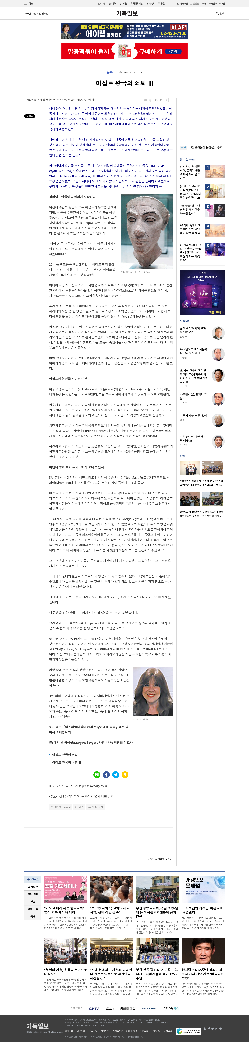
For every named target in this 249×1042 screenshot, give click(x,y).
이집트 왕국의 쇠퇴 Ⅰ (66, 755)
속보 (183, 148)
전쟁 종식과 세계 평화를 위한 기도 (193, 330)
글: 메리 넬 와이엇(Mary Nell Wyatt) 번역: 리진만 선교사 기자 (65, 99)
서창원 (183, 444)
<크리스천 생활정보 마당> (159, 859)
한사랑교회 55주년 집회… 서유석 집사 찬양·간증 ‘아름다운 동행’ (203, 974)
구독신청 (213, 3)
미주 (204, 3)
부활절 (161, 3)
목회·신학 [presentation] (32, 909)
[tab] (33, 887)
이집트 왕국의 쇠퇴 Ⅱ (66, 762)
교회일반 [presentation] (33, 886)
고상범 (183, 357)
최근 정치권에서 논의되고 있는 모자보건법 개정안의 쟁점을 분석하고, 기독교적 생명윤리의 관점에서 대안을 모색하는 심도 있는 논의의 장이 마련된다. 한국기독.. (203, 923)
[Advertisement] (202, 119)
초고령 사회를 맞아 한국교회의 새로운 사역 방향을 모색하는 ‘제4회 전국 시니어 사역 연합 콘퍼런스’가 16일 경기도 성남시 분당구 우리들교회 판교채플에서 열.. (111, 923)
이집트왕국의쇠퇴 (61, 807)
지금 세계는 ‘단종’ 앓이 (193, 416)
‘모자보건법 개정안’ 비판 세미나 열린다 (202, 910)
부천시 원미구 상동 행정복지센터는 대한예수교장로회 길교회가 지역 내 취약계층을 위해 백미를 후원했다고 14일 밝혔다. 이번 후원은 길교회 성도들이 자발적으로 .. (156, 990)
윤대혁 (112, 3)
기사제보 (105, 1031)
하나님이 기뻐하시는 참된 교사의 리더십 (194, 351)
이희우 (183, 402)
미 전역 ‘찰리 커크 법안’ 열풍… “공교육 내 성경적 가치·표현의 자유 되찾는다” (190, 252)
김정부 (183, 336)
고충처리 (156, 1031)
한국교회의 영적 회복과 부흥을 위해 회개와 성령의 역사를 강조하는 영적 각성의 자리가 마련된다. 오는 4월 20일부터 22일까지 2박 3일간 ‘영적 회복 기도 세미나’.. (65, 923)
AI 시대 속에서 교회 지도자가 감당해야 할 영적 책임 (190, 229)
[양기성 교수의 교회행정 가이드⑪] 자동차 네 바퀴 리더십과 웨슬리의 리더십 (194, 376)
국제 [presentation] (32, 916)
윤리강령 (168, 1031)
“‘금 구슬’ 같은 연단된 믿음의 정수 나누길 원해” (190, 209)
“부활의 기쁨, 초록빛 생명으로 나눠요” (65, 972)
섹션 (29, 4)
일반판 (196, 3)
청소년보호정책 (140, 1031)
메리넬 (79, 807)
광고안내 (81, 1031)
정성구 (183, 420)
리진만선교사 (96, 807)
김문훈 (150, 3)
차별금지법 (137, 3)
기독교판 (184, 3)
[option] (191, 474)
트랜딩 (101, 3)
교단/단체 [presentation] (32, 894)
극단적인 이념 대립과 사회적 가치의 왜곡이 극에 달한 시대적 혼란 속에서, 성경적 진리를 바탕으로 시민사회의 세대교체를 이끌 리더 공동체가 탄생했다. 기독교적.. (111, 989)
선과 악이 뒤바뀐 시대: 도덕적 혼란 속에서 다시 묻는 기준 (190, 172)
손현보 (123, 3)
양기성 (183, 386)
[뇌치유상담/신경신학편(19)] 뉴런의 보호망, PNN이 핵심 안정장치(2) (190, 192)
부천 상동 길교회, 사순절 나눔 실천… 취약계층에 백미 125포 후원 (157, 974)
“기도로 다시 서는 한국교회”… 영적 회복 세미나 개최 (65, 910)
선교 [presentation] (32, 901)
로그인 (222, 3)
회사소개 (69, 1031)
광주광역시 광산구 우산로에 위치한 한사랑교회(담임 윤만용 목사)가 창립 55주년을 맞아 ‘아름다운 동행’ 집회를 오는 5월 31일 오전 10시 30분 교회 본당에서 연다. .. (203, 989)
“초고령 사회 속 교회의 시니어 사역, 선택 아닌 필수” (111, 910)
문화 (109, 72)
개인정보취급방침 (121, 1031)
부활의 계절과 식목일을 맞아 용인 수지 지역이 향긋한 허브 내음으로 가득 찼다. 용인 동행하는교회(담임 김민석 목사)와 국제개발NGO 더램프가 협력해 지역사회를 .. (65, 985)
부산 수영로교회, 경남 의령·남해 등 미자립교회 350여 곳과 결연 (157, 912)
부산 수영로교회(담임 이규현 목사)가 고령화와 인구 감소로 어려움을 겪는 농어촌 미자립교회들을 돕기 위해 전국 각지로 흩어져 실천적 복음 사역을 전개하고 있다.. (157, 927)
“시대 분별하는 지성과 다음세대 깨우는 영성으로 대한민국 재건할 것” (111, 974)
